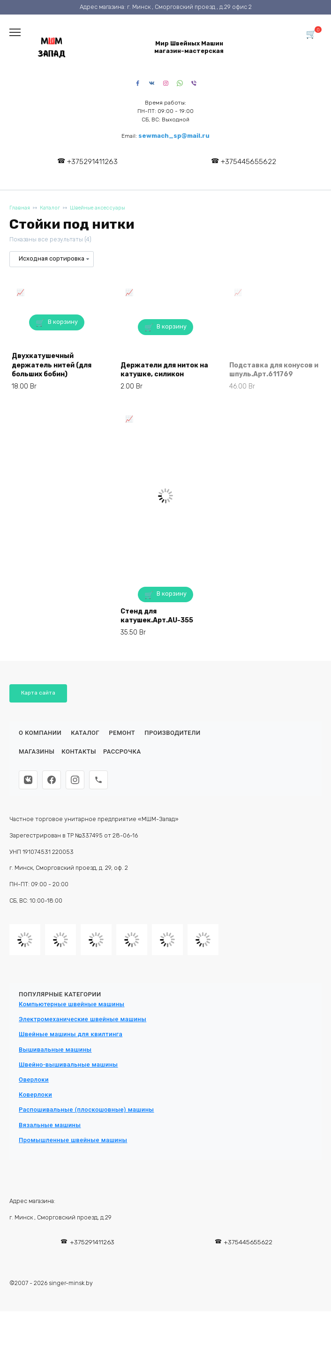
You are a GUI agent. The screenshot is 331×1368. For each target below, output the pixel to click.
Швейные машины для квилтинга (70, 1034)
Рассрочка (122, 751)
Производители (172, 732)
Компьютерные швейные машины (72, 1004)
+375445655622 (248, 161)
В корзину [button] (63, 321)
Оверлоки (34, 1079)
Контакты (78, 751)
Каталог (50, 208)
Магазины (36, 751)
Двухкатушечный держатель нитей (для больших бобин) (51, 365)
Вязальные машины (50, 1125)
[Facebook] (51, 779)
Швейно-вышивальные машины (68, 1064)
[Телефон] (98, 779)
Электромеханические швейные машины (82, 1019)
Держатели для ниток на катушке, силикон (164, 370)
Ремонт (122, 732)
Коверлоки (35, 1094)
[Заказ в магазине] (51, 259)
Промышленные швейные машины (73, 1140)
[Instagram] (75, 779)
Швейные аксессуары (97, 208)
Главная (19, 208)
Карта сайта (38, 692)
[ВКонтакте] (28, 779)
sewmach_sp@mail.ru (174, 135)
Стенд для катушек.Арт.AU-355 (156, 616)
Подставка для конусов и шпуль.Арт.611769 (273, 370)
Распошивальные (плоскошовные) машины (86, 1109)
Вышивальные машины (55, 1049)
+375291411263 (92, 161)
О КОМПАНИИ (40, 732)
